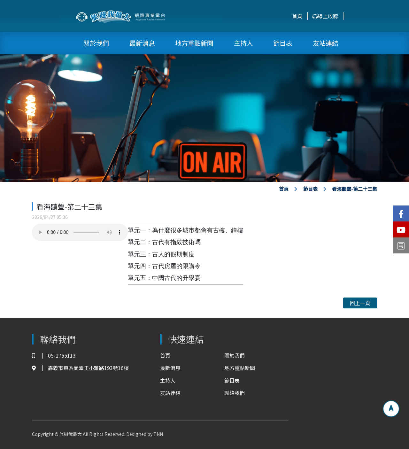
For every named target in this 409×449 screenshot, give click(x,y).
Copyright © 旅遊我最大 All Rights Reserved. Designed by (92, 434)
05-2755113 (54, 355)
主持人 (243, 43)
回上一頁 (360, 303)
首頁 (297, 16)
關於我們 (96, 43)
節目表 (282, 43)
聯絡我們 (234, 393)
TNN (158, 434)
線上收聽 (325, 16)
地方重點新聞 (194, 43)
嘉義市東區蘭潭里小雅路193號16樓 (80, 368)
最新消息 (142, 43)
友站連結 (325, 43)
